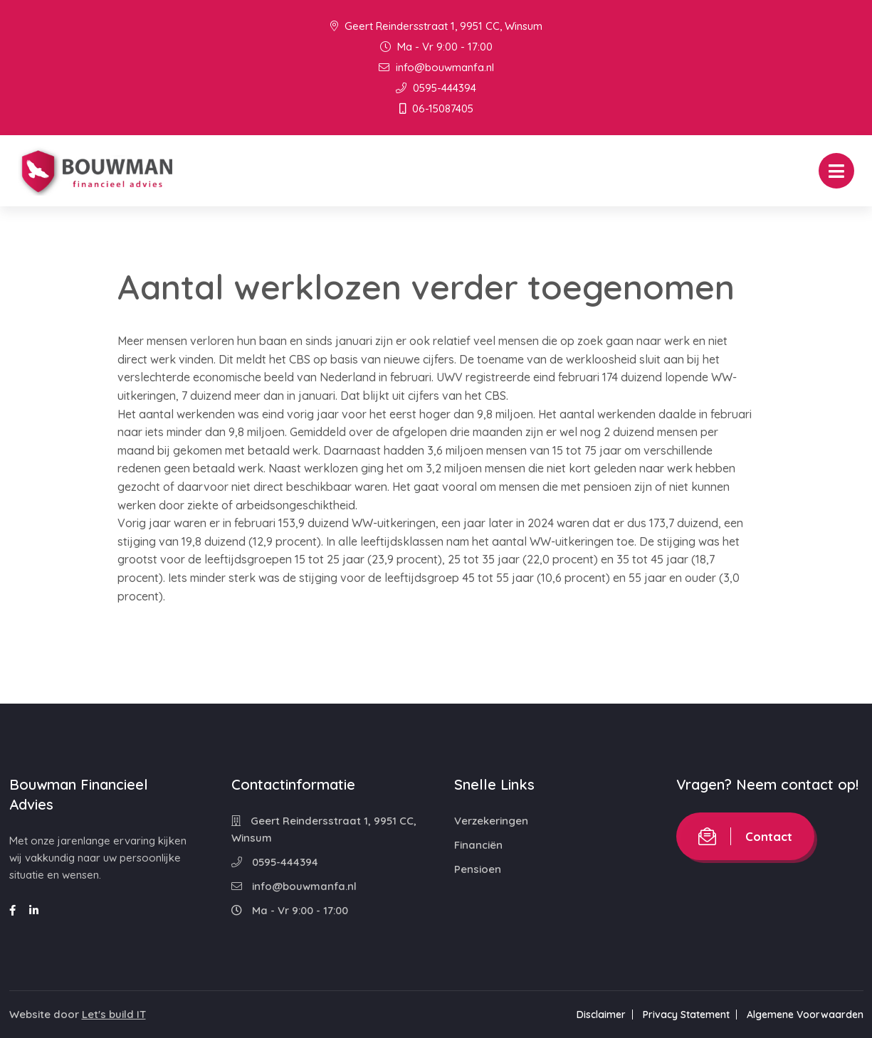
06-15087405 (436, 108)
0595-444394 (436, 88)
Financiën (478, 845)
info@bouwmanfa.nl (436, 67)
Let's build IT (114, 1014)
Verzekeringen (491, 820)
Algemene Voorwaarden (805, 1014)
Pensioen (477, 869)
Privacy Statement (686, 1014)
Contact (745, 836)
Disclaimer (601, 1014)
